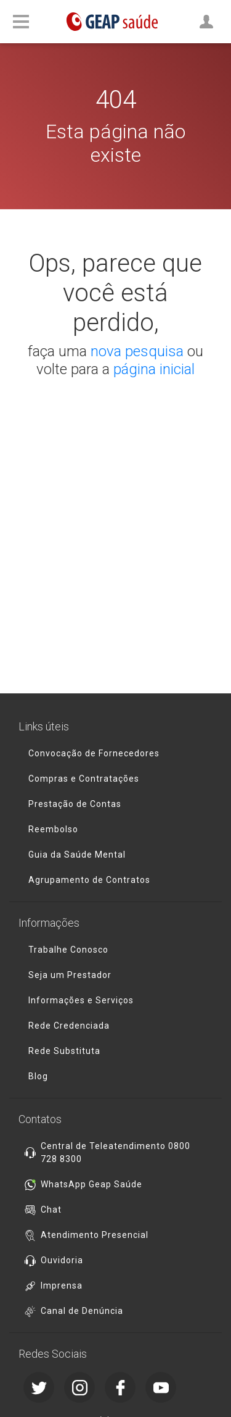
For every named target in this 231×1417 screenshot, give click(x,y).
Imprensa (62, 1285)
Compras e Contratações (83, 779)
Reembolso (53, 829)
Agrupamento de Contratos (89, 880)
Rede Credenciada (69, 1025)
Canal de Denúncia (82, 1311)
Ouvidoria (62, 1260)
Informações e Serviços (81, 1000)
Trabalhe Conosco (68, 950)
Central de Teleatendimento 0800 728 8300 (115, 1152)
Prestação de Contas (74, 804)
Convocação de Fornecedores (94, 753)
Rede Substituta (64, 1051)
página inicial (154, 369)
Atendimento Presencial (94, 1235)
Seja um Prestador (69, 975)
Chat (51, 1209)
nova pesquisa (137, 351)
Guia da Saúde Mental (77, 854)
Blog (38, 1076)
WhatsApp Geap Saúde (91, 1184)
